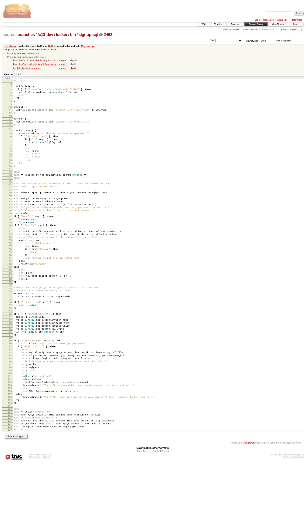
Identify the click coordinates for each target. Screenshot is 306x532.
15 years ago (88, 46)
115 (10, 484)
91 (10, 398)
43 (10, 228)
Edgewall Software (41, 526)
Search (295, 24)
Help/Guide (268, 20)
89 (10, 391)
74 (10, 339)
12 (10, 119)
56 (10, 275)
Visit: (212, 40)
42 (10, 224)
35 (10, 200)
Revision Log (296, 29)
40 (10, 217)
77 (10, 349)
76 (10, 345)
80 (10, 359)
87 (10, 384)
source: (10, 34)
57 (10, 278)
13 (10, 123)
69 (10, 322)
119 (10, 498)
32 (10, 189)
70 (10, 325)
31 (10, 186)
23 (10, 157)
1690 (50, 46)
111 (10, 470)
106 (10, 452)
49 (10, 249)
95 (10, 412)
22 (10, 153)
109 (10, 463)
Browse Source (256, 24)
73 (10, 335)
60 (10, 289)
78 (10, 352)
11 (10, 115)
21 (10, 150)
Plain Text (142, 520)
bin (73, 34)
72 (10, 332)
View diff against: (290, 41)
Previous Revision (231, 29)
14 (10, 125)
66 (10, 311)
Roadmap (235, 24)
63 (10, 300)
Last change (10, 46)
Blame (283, 29)
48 (10, 246)
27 (10, 172)
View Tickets (278, 24)
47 (10, 242)
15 (10, 129)
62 (10, 296)
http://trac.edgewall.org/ (293, 526)
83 (10, 370)
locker (61, 34)
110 (10, 466)
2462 (108, 34)
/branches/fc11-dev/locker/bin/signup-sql (34, 61)
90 (10, 394)
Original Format (161, 520)
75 (10, 342)
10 (10, 112)
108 (10, 459)
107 (10, 456)
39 (10, 213)
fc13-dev (45, 34)
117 (10, 491)
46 (10, 239)
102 (10, 438)
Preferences (296, 20)
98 (10, 423)
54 (10, 267)
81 (10, 362)
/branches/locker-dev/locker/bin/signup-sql (34, 64)
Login (257, 20)
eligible (73, 68)
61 (10, 293)
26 (10, 168)
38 (10, 210)
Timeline (218, 24)
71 (10, 328)
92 (10, 401)
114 (10, 480)
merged (63, 61)
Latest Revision (250, 29)
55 (10, 271)
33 (10, 192)
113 (10, 476)
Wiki (203, 24)
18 (10, 139)
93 (10, 405)
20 (10, 146)
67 (10, 314)
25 (10, 164)
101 (10, 434)
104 (10, 445)
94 (10, 409)
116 (10, 487)
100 (10, 430)
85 (10, 377)
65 (10, 307)
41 (10, 220)
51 (10, 257)
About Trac (282, 20)
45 (10, 235)
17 (10, 136)
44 (10, 231)
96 (10, 416)
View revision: (252, 41)
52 (10, 260)
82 (10, 366)
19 (10, 143)
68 (10, 318)
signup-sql (88, 34)
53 (10, 264)
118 (10, 495)
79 (10, 356)
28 (10, 175)
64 (10, 304)
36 (10, 202)
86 (10, 381)
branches (26, 34)
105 (10, 448)
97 (10, 419)
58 (10, 282)
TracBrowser (249, 512)
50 (10, 253)
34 (10, 196)
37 (10, 206)
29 (10, 179)
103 (10, 441)
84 (10, 373)
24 (10, 161)
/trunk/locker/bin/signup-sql (26, 68)
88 (10, 388)
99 (10, 427)
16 (10, 133)
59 (10, 285)
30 (10, 182)
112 (10, 473)
